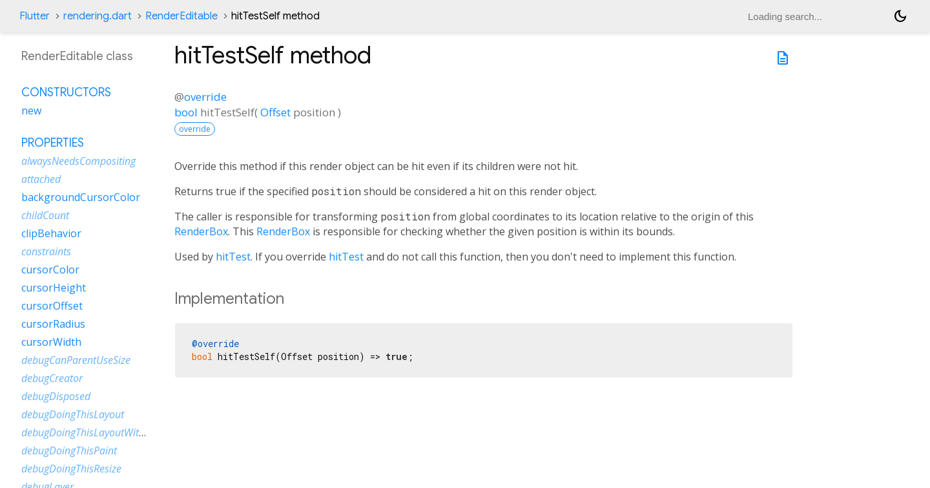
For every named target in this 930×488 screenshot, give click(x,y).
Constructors (66, 92)
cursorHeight (53, 288)
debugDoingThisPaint (69, 450)
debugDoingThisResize (71, 468)
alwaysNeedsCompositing (78, 161)
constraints (46, 251)
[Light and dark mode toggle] (900, 16)
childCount (45, 215)
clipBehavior (51, 233)
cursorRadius (53, 324)
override (205, 96)
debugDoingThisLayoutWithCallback (102, 432)
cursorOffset (52, 306)
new (31, 110)
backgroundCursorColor (80, 197)
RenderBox (201, 231)
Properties (52, 143)
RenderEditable (181, 16)
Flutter (34, 16)
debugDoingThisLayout (72, 414)
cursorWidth (51, 342)
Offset (275, 112)
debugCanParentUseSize (75, 360)
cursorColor (50, 269)
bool (186, 112)
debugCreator (52, 378)
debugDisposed (55, 396)
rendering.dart (97, 16)
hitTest (233, 256)
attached (41, 179)
